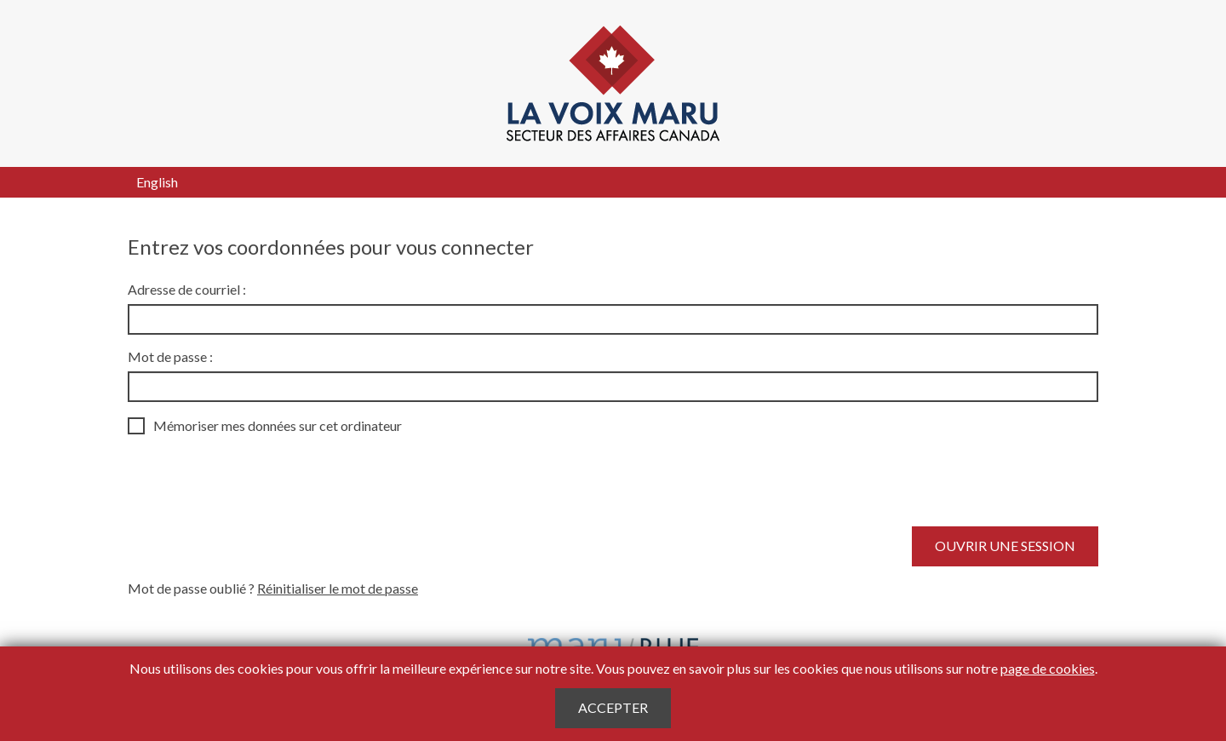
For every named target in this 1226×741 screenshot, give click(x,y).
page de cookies (1047, 668)
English (157, 182)
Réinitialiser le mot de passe (337, 588)
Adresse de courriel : (187, 289)
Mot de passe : (170, 356)
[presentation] (257, 480)
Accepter (613, 707)
